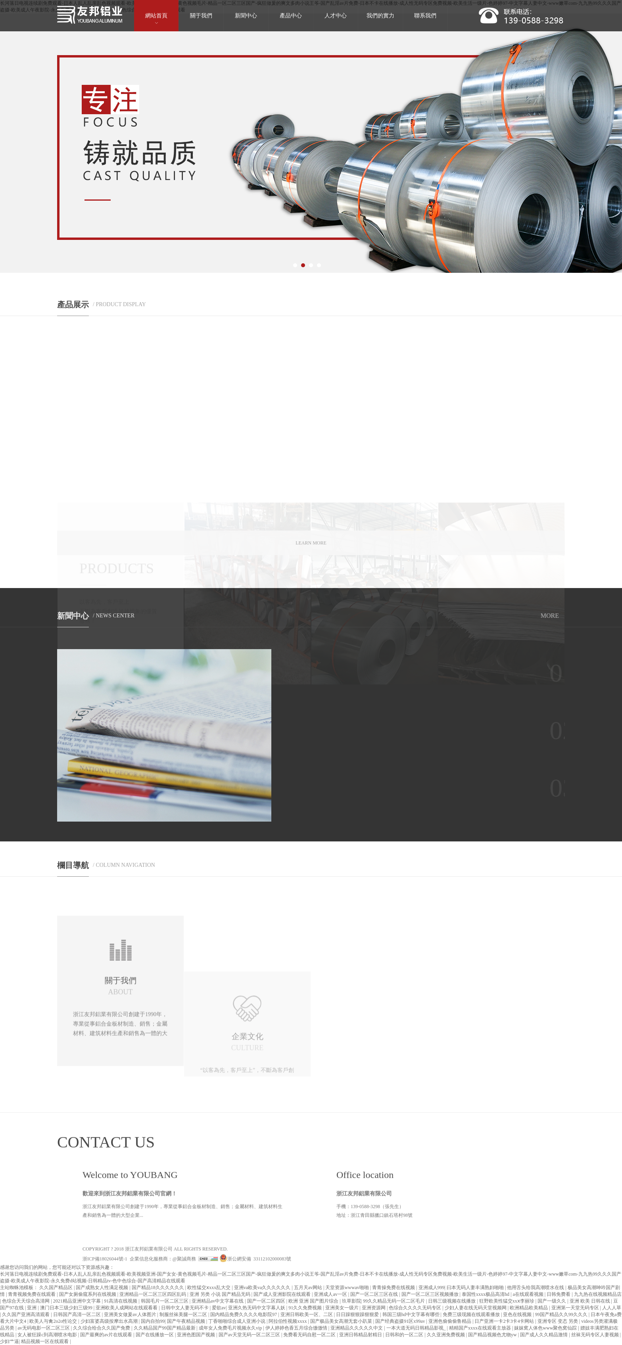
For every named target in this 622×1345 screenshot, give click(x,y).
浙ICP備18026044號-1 (105, 1323)
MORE (550, 622)
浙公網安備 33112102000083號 (255, 1323)
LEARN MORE (311, 552)
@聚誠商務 (184, 1323)
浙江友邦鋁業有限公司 (149, 1313)
